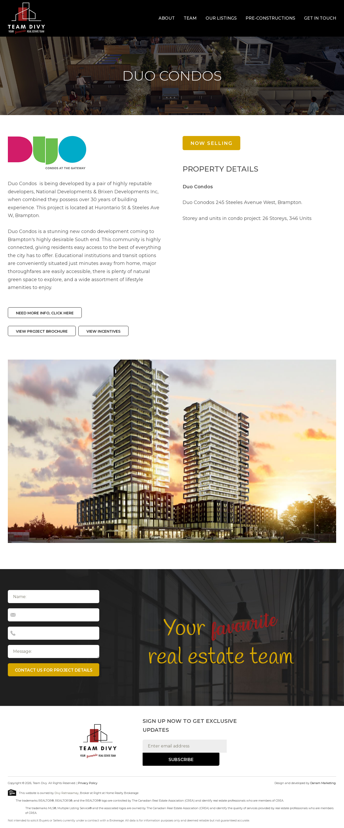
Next (327, 450)
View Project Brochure (42, 330)
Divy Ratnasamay (67, 793)
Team (190, 18)
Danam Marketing (323, 783)
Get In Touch (320, 18)
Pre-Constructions (270, 18)
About (167, 18)
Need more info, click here (45, 312)
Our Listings (221, 18)
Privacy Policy (87, 783)
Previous (16, 450)
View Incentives (103, 330)
